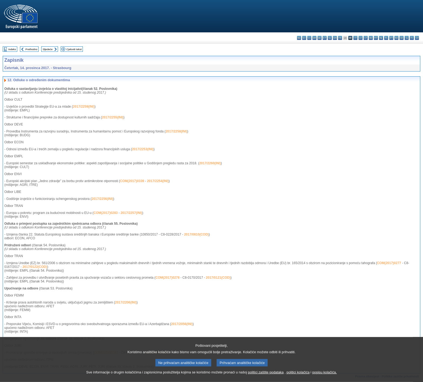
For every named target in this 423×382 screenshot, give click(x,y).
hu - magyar (371, 38)
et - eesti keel (325, 38)
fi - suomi (412, 38)
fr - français (340, 38)
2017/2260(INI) (210, 163)
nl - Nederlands (381, 38)
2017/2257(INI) (131, 213)
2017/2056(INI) (182, 324)
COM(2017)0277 (389, 263)
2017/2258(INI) (176, 131)
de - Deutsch (320, 38)
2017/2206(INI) (126, 302)
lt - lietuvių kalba (366, 38)
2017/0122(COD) (34, 267)
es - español (304, 38)
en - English (335, 38)
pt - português (391, 38)
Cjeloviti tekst (74, 49)
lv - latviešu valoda (361, 38)
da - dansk (314, 38)
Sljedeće (48, 49)
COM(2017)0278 (167, 277)
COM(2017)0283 (106, 213)
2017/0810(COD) (196, 234)
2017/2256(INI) (102, 199)
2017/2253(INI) (142, 149)
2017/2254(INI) (158, 181)
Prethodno (31, 49)
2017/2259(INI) (83, 106)
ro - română (396, 38)
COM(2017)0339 (132, 181)
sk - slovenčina (402, 38)
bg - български (299, 38)
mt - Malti (376, 38)
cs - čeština (309, 38)
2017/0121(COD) (218, 277)
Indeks (12, 49)
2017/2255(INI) (113, 117)
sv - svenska (417, 38)
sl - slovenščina (407, 38)
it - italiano (355, 38)
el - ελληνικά (330, 38)
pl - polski (386, 38)
